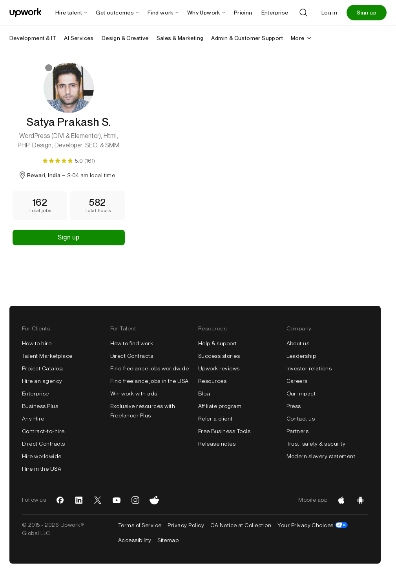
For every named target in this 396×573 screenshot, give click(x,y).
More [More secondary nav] (301, 38)
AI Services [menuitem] (78, 38)
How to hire (36, 343)
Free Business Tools (224, 431)
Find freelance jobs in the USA (149, 381)
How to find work (131, 343)
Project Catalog (42, 368)
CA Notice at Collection (240, 525)
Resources (212, 381)
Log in (329, 12)
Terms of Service (140, 525)
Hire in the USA (41, 469)
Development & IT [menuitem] (32, 38)
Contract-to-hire (43, 431)
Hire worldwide (42, 456)
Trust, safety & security (316, 444)
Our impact (301, 393)
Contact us (301, 418)
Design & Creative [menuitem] (125, 38)
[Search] (303, 12)
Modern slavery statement (321, 456)
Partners (298, 431)
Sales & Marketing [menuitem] (180, 38)
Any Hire (33, 418)
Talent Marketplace (47, 356)
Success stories (219, 356)
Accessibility (134, 540)
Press (294, 406)
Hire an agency (42, 381)
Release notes (216, 444)
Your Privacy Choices (312, 525)
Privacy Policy (186, 525)
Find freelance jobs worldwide (149, 368)
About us (298, 343)
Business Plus (40, 406)
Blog (204, 393)
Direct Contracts (43, 444)
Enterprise (35, 393)
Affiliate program (219, 406)
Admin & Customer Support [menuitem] (247, 38)
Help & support (217, 343)
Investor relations (309, 368)
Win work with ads (133, 393)
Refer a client (215, 418)
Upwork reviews (219, 368)
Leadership (301, 356)
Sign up (366, 12)
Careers (297, 381)
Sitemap (168, 540)
